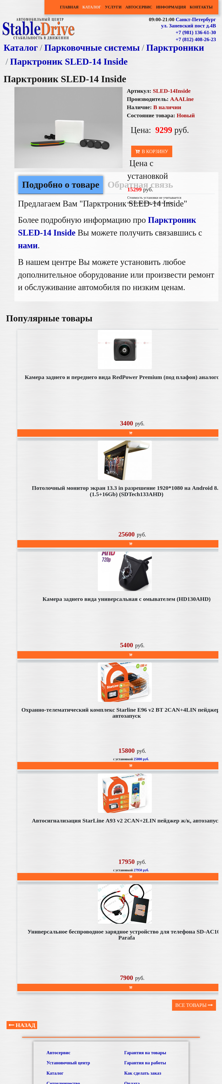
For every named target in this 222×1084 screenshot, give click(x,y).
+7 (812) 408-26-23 (196, 39)
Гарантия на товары (145, 1052)
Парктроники (175, 48)
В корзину (151, 151)
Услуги (113, 7)
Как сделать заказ (142, 1073)
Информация (171, 7)
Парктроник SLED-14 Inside (69, 61)
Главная (69, 7)
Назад (21, 1025)
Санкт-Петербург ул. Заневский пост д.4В (188, 23)
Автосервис (138, 7)
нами (28, 245)
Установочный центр (68, 1062)
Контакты (201, 7)
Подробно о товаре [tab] (60, 185)
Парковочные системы (92, 48)
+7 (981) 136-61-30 (196, 32)
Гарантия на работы (145, 1062)
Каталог (91, 7)
